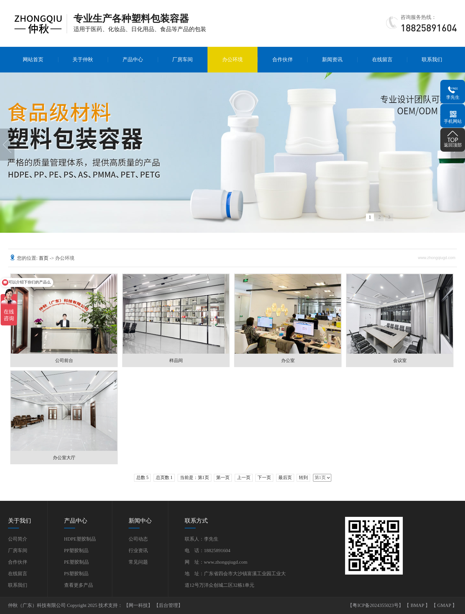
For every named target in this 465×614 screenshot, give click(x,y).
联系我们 (432, 59)
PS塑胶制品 (76, 573)
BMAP (417, 605)
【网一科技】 (139, 605)
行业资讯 (138, 550)
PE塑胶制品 (76, 562)
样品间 (176, 360)
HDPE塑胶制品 (80, 539)
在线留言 (382, 59)
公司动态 (138, 539)
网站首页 (33, 59)
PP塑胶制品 (76, 550)
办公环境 (232, 59)
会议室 (400, 360)
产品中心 (133, 59)
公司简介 (17, 539)
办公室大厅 (64, 457)
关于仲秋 (82, 59)
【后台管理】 (168, 605)
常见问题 (138, 562)
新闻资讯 (332, 59)
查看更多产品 (78, 585)
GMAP (444, 605)
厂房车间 (182, 59)
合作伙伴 (282, 59)
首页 (44, 258)
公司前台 (64, 360)
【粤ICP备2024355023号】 (376, 605)
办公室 (288, 360)
